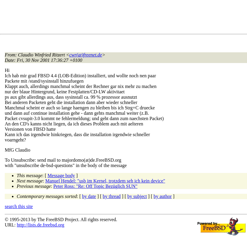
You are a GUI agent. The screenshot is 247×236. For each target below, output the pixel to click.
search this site (19, 206)
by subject (137, 196)
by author (162, 196)
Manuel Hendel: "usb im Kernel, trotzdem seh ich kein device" (105, 180)
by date (89, 196)
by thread (112, 196)
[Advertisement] (113, 18)
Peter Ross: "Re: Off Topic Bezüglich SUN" (95, 186)
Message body (61, 175)
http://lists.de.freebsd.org (40, 224)
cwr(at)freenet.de (85, 54)
